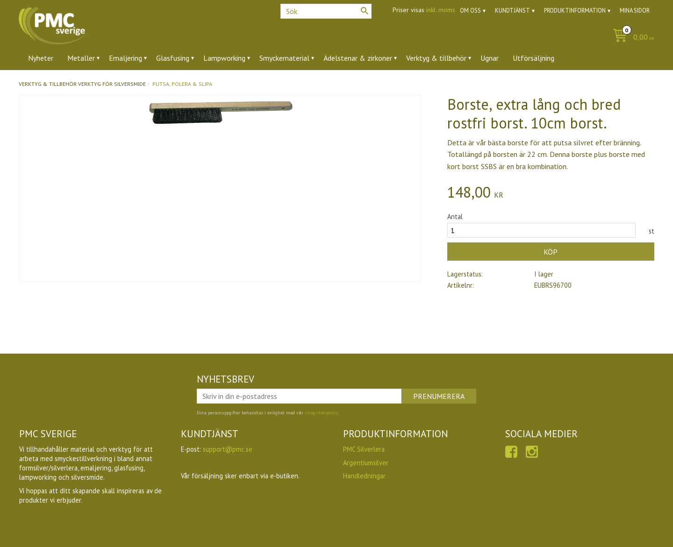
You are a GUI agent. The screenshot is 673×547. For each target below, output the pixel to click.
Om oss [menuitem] (470, 10)
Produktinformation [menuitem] (575, 10)
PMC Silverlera (364, 449)
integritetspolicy (321, 413)
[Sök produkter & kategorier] (326, 11)
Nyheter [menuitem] (40, 58)
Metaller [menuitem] (81, 58)
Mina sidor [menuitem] (635, 10)
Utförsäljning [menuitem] (533, 58)
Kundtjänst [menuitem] (512, 10)
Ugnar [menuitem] (489, 58)
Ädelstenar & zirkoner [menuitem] (357, 58)
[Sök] (365, 11)
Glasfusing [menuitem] (172, 58)
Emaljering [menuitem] (125, 58)
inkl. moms (440, 10)
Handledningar (364, 475)
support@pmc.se (227, 449)
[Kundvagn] (631, 37)
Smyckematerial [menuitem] (284, 58)
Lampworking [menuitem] (224, 58)
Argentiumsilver (365, 462)
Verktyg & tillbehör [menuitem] (436, 58)
